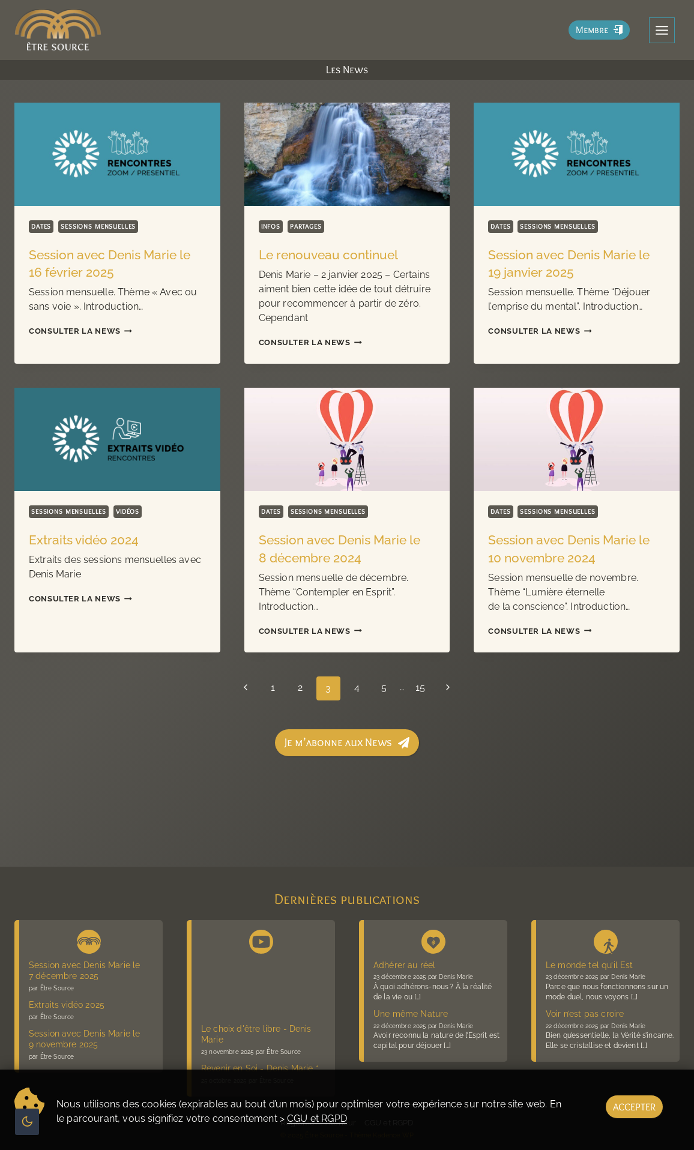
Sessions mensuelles (98, 226)
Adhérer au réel (404, 965)
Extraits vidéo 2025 (66, 1005)
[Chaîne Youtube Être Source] (261, 939)
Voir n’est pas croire (585, 1014)
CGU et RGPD (317, 1118)
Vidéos (127, 511)
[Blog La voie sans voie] (606, 939)
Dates (41, 226)
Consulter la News (80, 331)
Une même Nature (410, 1014)
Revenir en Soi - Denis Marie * (260, 1068)
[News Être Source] (89, 939)
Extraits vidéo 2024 (84, 539)
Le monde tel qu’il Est (589, 965)
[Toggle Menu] (662, 30)
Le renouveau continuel (328, 254)
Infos (270, 226)
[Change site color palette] (27, 1122)
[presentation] (117, 154)
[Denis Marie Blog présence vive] (433, 939)
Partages (306, 226)
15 (423, 688)
